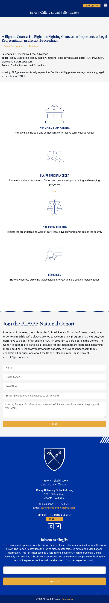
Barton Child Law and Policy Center (54, 12)
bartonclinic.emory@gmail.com (58, 507)
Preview (33, 46)
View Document (13, 46)
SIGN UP (54, 581)
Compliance (67, 599)
